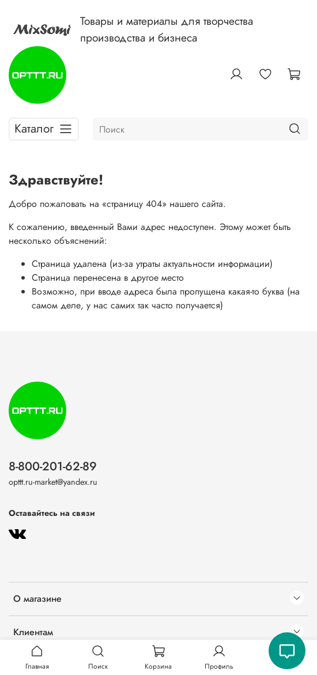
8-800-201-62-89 (53, 466)
